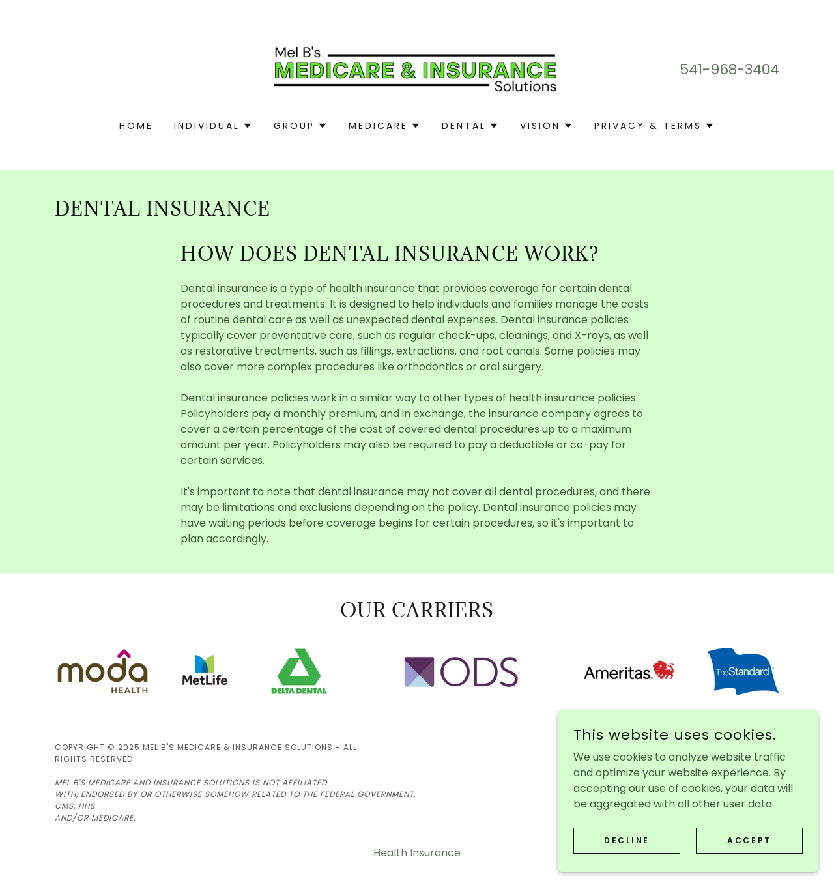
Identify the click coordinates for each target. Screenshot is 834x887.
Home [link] (136, 125)
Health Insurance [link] (417, 852)
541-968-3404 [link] (729, 69)
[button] (213, 126)
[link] (417, 68)
